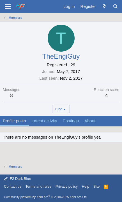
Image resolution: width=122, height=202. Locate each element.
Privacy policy (67, 186)
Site (96, 186)
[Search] (115, 6)
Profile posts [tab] (14, 120)
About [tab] (89, 120)
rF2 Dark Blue (17, 178)
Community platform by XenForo (46, 197)
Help (85, 186)
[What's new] (104, 6)
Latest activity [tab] (44, 120)
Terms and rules (38, 186)
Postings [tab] (71, 120)
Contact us (12, 186)
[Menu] (7, 6)
